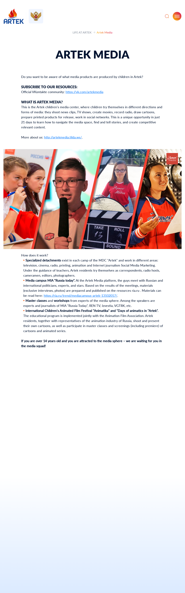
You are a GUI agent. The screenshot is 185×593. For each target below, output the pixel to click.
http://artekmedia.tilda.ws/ (63, 137)
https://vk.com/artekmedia (84, 92)
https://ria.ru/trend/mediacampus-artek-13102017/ (80, 295)
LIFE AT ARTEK (82, 32)
